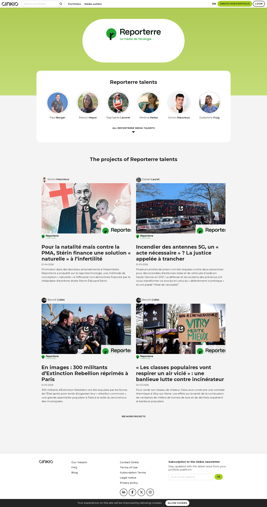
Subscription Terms (133, 472)
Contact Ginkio (129, 462)
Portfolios (74, 4)
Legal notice (128, 477)
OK (218, 476)
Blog (74, 472)
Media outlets (93, 4)
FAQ (74, 467)
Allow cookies (177, 503)
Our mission (79, 462)
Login (259, 3)
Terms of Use (129, 467)
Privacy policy (129, 482)
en (214, 3)
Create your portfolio (235, 3)
